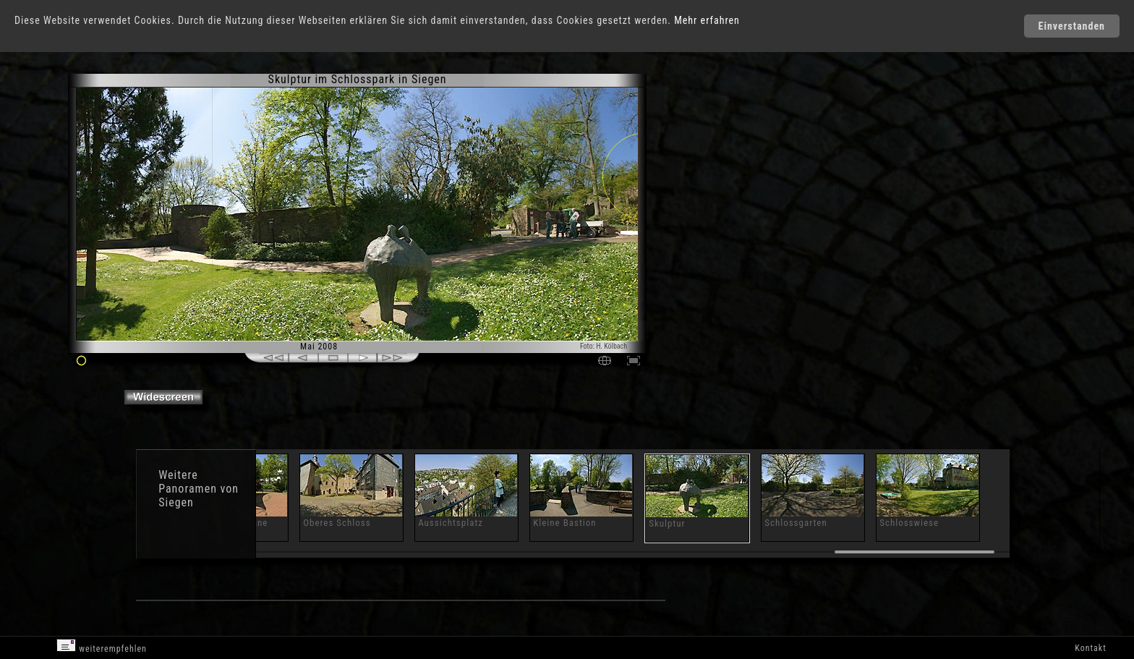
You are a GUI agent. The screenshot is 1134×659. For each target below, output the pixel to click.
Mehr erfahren (707, 20)
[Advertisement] (713, 195)
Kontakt (1090, 648)
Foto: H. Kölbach (603, 346)
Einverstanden (1072, 26)
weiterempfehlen (101, 646)
